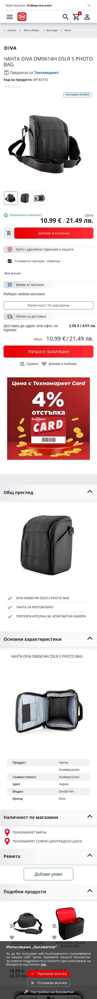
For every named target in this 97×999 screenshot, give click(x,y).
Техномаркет (46, 73)
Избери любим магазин (24, 293)
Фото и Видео (29, 30)
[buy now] (48, 352)
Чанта (63, 762)
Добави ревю (48, 874)
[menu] (9, 16)
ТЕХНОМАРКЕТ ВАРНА (25, 832)
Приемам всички (48, 973)
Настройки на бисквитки (48, 992)
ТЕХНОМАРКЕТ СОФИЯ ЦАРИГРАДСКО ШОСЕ (43, 841)
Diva (62, 798)
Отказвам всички (48, 982)
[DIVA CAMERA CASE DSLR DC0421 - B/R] (27, 921)
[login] (87, 16)
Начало (10, 30)
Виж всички (12, 273)
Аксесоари (50, 30)
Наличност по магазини (48, 305)
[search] (65, 16)
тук (43, 964)
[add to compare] (14, 926)
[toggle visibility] (48, 493)
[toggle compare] (29, 364)
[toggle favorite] (59, 364)
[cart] (76, 16)
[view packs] (48, 233)
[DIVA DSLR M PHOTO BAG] (70, 921)
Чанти (65, 30)
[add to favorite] (14, 937)
